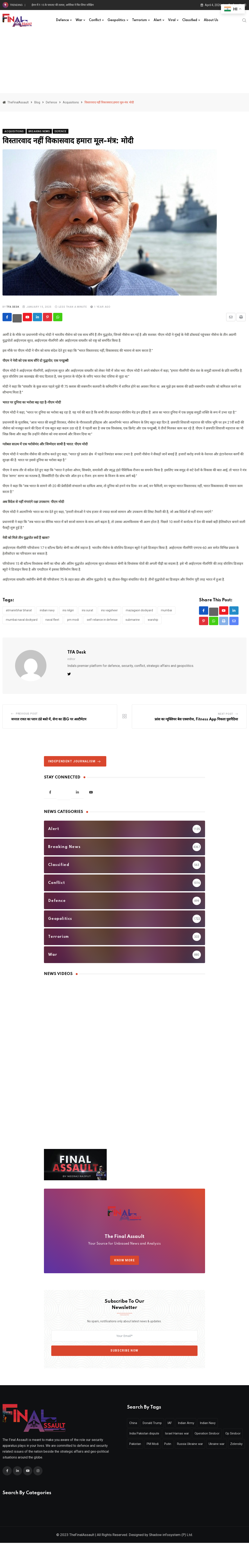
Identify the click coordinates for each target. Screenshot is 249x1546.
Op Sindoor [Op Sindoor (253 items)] (137, 1447)
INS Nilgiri (68, 610)
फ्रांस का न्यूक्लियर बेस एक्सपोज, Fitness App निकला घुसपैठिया (196, 720)
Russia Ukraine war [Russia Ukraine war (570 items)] (217, 1447)
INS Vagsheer (109, 610)
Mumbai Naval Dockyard (21, 620)
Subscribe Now (125, 1351)
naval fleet (52, 620)
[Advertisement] (124, 62)
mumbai (166, 610)
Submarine (133, 620)
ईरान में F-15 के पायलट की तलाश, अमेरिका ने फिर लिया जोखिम (63, 4)
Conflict (95, 20)
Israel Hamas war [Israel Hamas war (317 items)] (179, 1436)
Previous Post (27, 714)
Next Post (225, 714)
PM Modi (73, 620)
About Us (211, 20)
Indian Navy (47, 610)
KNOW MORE (124, 1260)
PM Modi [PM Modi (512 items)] (177, 1447)
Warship (153, 620)
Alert (157, 20)
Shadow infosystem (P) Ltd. (171, 1538)
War (79, 20)
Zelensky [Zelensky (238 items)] (159, 1457)
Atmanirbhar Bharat (19, 610)
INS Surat (87, 610)
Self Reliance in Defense (102, 620)
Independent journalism (75, 762)
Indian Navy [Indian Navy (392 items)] (214, 1426)
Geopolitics (116, 20)
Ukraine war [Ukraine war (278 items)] (138, 1457)
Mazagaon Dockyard (139, 610)
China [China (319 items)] (134, 1426)
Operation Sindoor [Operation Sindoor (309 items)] (210, 1436)
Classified (189, 20)
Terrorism (139, 20)
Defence (62, 20)
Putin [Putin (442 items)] (193, 1447)
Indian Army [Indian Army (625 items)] (191, 1426)
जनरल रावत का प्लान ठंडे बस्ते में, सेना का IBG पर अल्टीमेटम (48, 720)
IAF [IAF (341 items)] (173, 1426)
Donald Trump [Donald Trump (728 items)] (154, 1426)
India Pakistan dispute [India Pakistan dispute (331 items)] (145, 1436)
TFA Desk (12, 306)
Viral (172, 20)
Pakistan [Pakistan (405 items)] (158, 1447)
